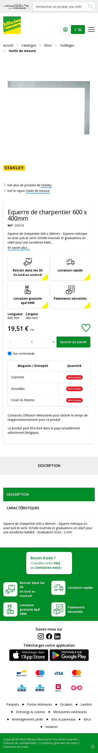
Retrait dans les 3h (28, 272)
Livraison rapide (70, 270)
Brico (87, 719)
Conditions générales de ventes (58, 743)
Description (49, 465)
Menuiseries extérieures (70, 712)
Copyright (9, 739)
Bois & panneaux (63, 719)
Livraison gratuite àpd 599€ (28, 300)
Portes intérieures (39, 704)
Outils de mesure (38, 191)
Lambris (86, 704)
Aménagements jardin (27, 719)
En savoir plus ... (19, 247)
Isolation (51, 727)
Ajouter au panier (73, 342)
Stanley (46, 185)
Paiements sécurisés (70, 298)
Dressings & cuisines (30, 712)
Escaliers (66, 704)
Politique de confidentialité (19, 743)
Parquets (12, 704)
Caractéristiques (23, 508)
